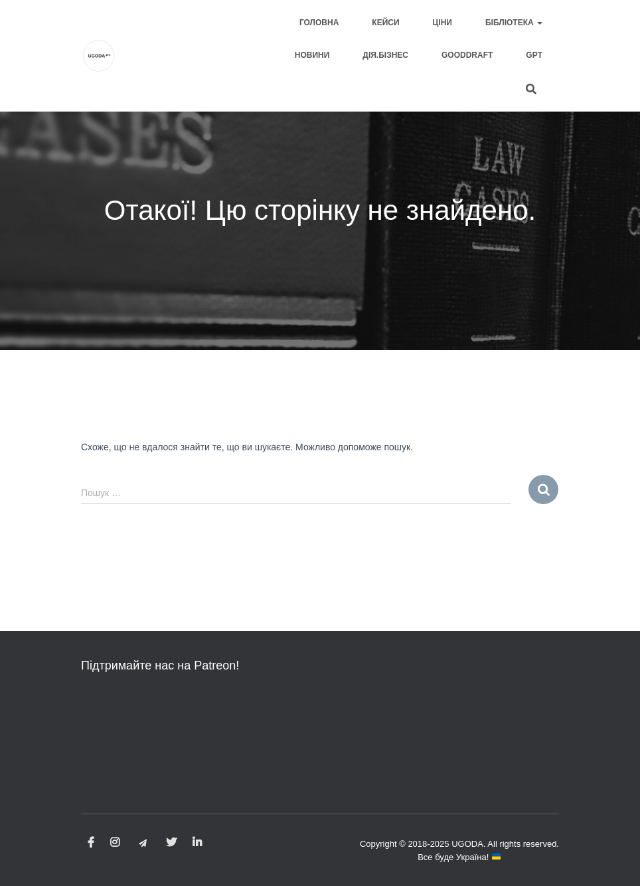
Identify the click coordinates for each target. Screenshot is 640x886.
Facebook (91, 843)
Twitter (171, 843)
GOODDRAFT (467, 55)
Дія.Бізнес (385, 55)
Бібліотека (513, 22)
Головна (319, 22)
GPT (534, 55)
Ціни (442, 22)
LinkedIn (197, 843)
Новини (312, 55)
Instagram (115, 843)
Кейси (385, 22)
